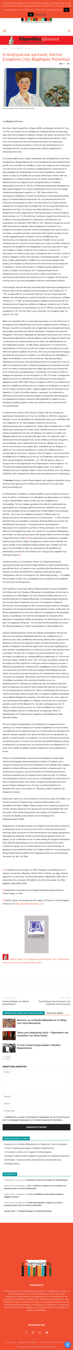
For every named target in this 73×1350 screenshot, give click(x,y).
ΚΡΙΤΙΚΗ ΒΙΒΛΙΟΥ (17, 49)
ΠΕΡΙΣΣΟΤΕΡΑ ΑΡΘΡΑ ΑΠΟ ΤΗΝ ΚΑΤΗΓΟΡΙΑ (23, 1013)
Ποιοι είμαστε (10, 1342)
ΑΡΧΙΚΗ (5, 49)
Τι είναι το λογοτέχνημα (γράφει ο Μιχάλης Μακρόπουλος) (29, 1148)
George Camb (9, 1211)
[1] (64, 128)
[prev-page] (4, 1057)
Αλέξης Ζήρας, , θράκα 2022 (36, 940)
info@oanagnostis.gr (42, 1315)
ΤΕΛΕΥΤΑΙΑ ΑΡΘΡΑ (54, 1013)
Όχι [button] (30, 14)
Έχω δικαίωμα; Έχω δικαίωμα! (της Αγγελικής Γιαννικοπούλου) (54, 1002)
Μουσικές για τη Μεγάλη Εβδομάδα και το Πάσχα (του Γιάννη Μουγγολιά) (35, 1144)
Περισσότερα (40, 1310)
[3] (20, 555)
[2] (27, 538)
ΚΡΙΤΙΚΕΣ (28, 49)
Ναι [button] (66, 10)
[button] (4, 31)
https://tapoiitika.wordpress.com (29, 904)
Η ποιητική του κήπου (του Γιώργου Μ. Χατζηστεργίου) (27, 1152)
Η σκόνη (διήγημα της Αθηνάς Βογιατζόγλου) (16, 1002)
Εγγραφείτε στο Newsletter (27, 1342)
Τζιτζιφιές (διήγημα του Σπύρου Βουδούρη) (35, 1211)
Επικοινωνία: (28, 1315)
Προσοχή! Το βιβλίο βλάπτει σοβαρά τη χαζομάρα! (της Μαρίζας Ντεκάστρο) (36, 1156)
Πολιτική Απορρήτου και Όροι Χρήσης (54, 1342)
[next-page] (8, 1057)
